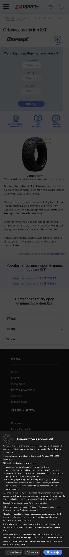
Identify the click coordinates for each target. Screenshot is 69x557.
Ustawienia (14, 552)
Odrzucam (32, 552)
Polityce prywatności (37, 503)
